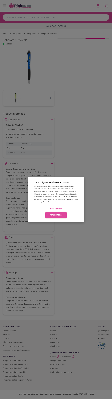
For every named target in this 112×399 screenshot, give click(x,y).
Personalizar (56, 209)
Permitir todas (56, 215)
